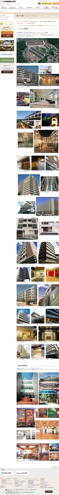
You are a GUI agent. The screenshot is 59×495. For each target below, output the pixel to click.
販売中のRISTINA (31, 482)
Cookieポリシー (43, 483)
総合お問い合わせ (44, 486)
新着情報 (2, 487)
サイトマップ (51, 1)
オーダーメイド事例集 (18, 484)
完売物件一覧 (4, 481)
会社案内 (41, 1)
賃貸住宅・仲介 (3, 485)
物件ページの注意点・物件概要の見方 (47, 487)
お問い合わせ (57, 1)
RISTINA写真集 (30, 483)
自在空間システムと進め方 (19, 482)
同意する (48, 491)
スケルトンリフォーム (31, 486)
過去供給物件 (17, 483)
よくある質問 (17, 486)
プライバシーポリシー (44, 482)
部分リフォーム (30, 487)
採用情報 (45, 1)
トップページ (2, 11)
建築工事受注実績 (4, 19)
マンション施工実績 (5, 17)
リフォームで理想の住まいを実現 (33, 484)
